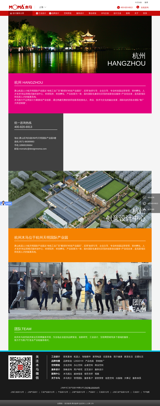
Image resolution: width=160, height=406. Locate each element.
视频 (97, 374)
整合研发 (92, 13)
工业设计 (42, 13)
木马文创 (105, 13)
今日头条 (138, 2)
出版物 (119, 378)
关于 (136, 13)
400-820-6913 (153, 203)
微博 (146, 2)
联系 (145, 13)
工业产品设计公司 (47, 392)
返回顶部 (151, 209)
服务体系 (137, 378)
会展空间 (88, 365)
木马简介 (67, 378)
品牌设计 (55, 13)
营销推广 (100, 361)
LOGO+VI (78, 361)
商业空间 (99, 365)
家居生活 (128, 356)
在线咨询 (145, 7)
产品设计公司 (63, 392)
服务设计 (80, 13)
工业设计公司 (104, 392)
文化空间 (67, 365)
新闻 (128, 13)
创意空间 (109, 378)
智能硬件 (86, 356)
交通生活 (139, 356)
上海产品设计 (32, 392)
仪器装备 (107, 356)
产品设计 (92, 392)
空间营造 (68, 13)
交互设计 (88, 369)
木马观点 (67, 374)
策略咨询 (67, 369)
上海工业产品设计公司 (120, 392)
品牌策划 (67, 361)
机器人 (77, 356)
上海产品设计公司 (78, 392)
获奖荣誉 (99, 378)
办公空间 (78, 365)
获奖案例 (67, 356)
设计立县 (117, 13)
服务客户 (88, 378)
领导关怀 (88, 374)
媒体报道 (78, 374)
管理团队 (78, 378)
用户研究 (78, 369)
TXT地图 (146, 392)
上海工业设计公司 (17, 392)
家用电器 (97, 356)
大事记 (127, 378)
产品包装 (89, 361)
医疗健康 (118, 356)
